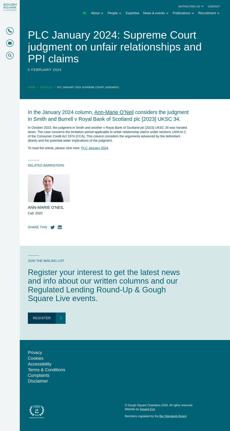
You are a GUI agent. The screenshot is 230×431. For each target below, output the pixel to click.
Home (31, 87)
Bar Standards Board (172, 416)
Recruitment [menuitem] (207, 13)
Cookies (35, 358)
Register (42, 318)
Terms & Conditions (46, 369)
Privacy (35, 352)
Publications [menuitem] (181, 13)
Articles (46, 87)
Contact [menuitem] (214, 6)
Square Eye (147, 409)
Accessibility (39, 364)
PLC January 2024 (94, 148)
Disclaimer (38, 381)
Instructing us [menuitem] (189, 6)
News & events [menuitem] (154, 13)
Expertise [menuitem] (132, 13)
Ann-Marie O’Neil (114, 112)
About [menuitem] (95, 13)
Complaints (38, 375)
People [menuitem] (113, 13)
